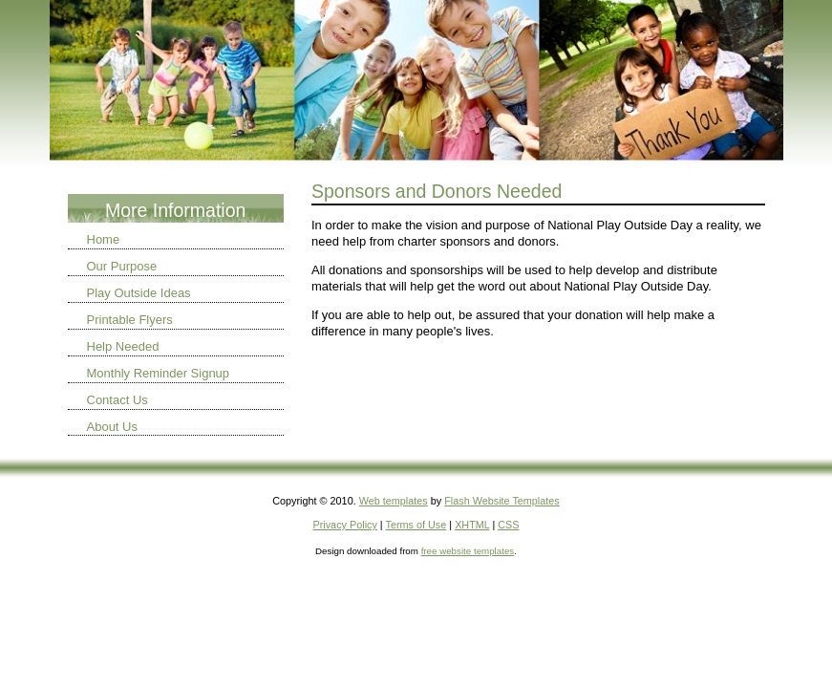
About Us (112, 426)
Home (103, 239)
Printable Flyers (130, 319)
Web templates (393, 500)
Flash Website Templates (502, 500)
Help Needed (123, 346)
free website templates (468, 551)
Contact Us (117, 400)
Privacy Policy (344, 524)
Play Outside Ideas (139, 293)
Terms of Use (416, 524)
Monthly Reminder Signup (158, 373)
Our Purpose (122, 266)
